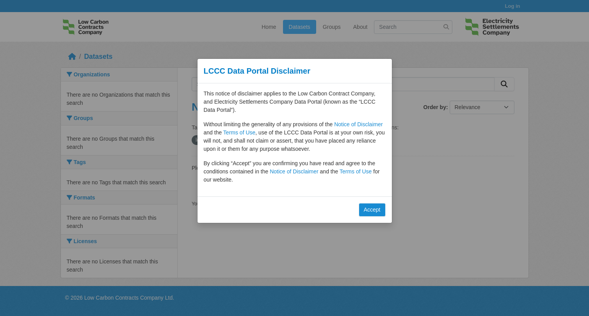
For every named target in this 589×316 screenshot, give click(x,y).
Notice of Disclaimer (358, 124)
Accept (372, 210)
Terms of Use (239, 132)
